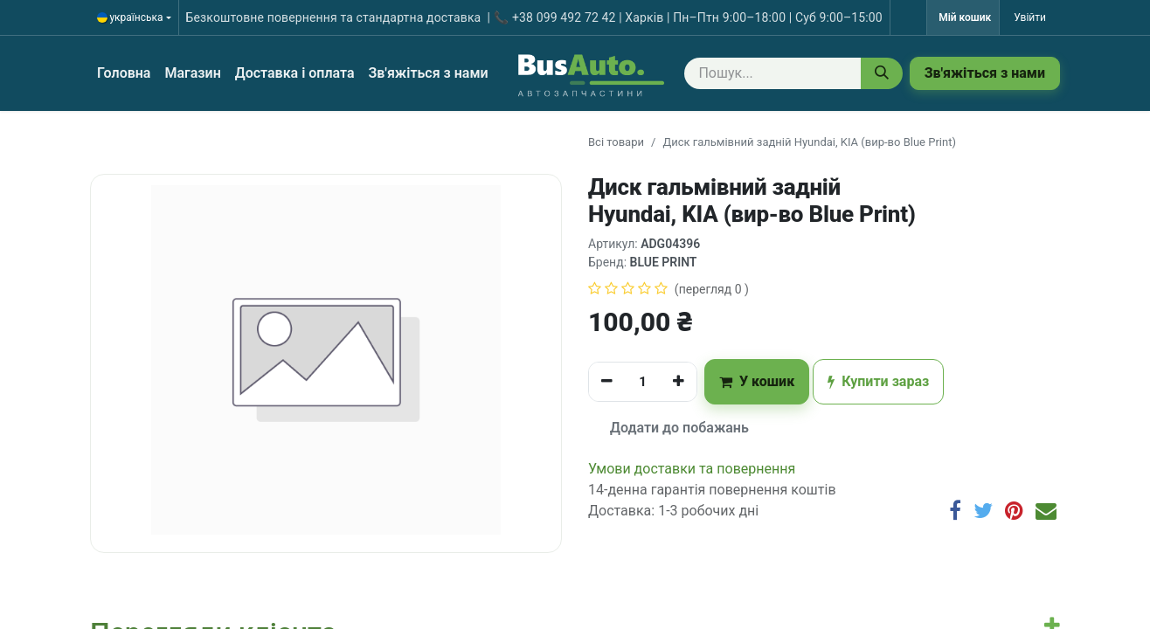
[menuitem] (123, 73)
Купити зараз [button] (878, 381)
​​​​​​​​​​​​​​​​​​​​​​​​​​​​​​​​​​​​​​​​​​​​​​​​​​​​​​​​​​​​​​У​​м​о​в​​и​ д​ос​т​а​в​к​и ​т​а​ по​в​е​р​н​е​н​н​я (691, 468)
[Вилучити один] (607, 382)
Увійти (1030, 17)
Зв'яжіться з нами (985, 73)
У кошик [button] (756, 381)
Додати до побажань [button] (669, 427)
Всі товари (616, 142)
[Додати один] (678, 382)
